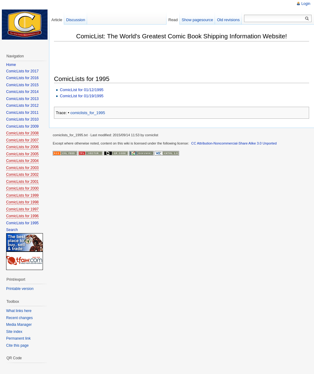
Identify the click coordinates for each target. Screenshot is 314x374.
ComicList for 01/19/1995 (81, 96)
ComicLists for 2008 (22, 133)
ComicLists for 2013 (22, 99)
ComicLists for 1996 (22, 216)
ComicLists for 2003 (22, 168)
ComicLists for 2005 (22, 154)
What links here (19, 311)
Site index (14, 332)
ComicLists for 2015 (22, 85)
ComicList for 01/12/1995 (81, 89)
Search (12, 230)
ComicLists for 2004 (22, 161)
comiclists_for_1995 (87, 112)
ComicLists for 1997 (22, 209)
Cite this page (17, 345)
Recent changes (19, 318)
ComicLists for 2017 (22, 71)
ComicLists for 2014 (22, 92)
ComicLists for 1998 (22, 202)
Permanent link (18, 338)
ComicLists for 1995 (22, 223)
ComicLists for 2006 (22, 147)
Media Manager (19, 324)
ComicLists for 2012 (22, 105)
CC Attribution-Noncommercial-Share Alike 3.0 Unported (234, 143)
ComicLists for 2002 (22, 174)
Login (305, 4)
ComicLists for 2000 (22, 188)
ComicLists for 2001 (22, 181)
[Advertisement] (165, 59)
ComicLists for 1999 (22, 195)
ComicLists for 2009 (22, 126)
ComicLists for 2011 (22, 112)
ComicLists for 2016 (22, 78)
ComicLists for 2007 (22, 140)
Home (11, 65)
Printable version (19, 289)
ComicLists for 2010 (22, 119)
